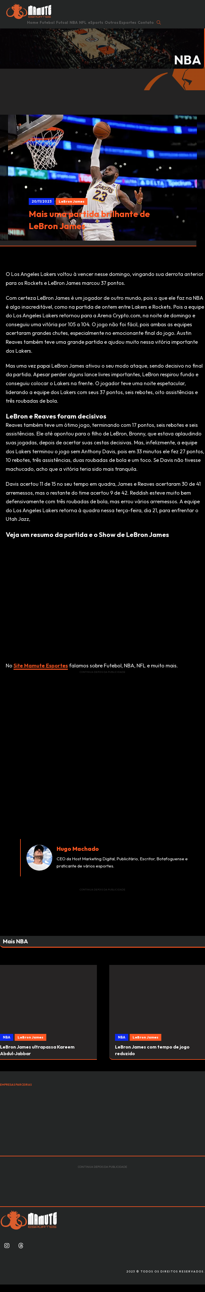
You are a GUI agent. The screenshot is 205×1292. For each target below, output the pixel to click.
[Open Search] (159, 23)
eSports (95, 22)
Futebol (47, 22)
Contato (146, 22)
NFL (83, 22)
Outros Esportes (120, 22)
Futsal (62, 22)
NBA (74, 22)
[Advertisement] (103, 714)
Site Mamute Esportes (41, 665)
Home (32, 22)
